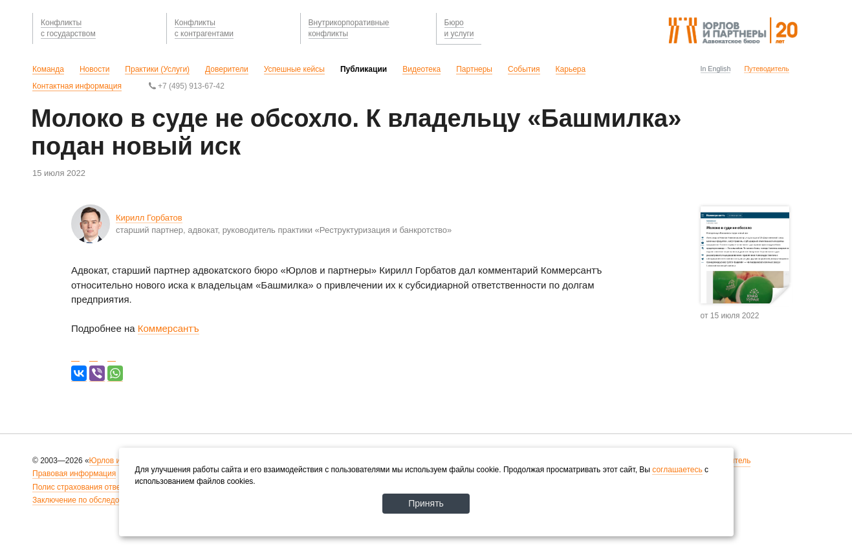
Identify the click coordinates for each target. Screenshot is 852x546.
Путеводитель (766, 68)
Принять (426, 503)
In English (716, 68)
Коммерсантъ (168, 328)
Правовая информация (74, 473)
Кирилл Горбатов (149, 218)
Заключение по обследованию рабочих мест (112, 500)
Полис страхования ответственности (98, 487)
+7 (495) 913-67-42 (186, 86)
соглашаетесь (677, 469)
